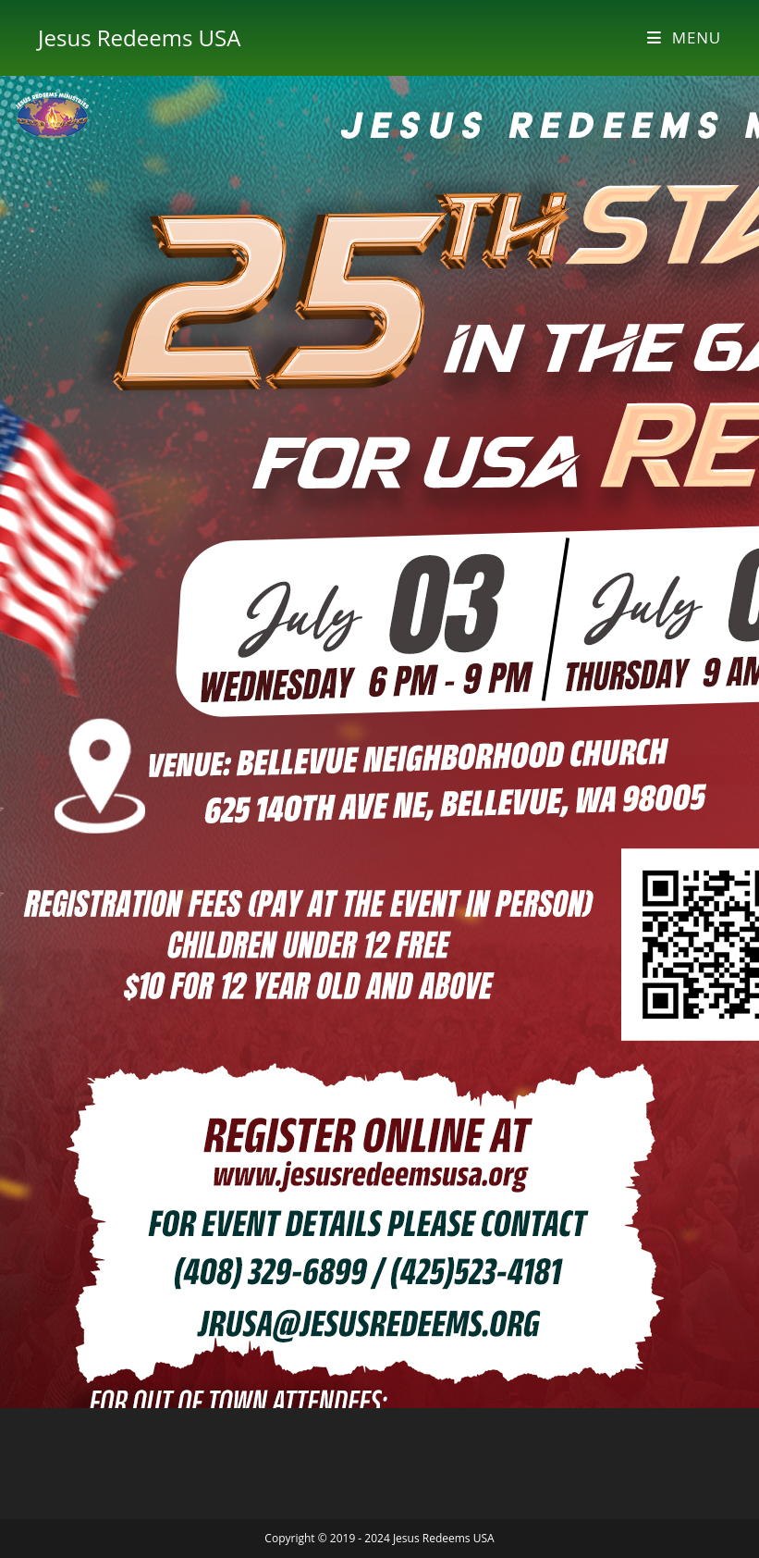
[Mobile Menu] (684, 37)
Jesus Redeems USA (139, 37)
